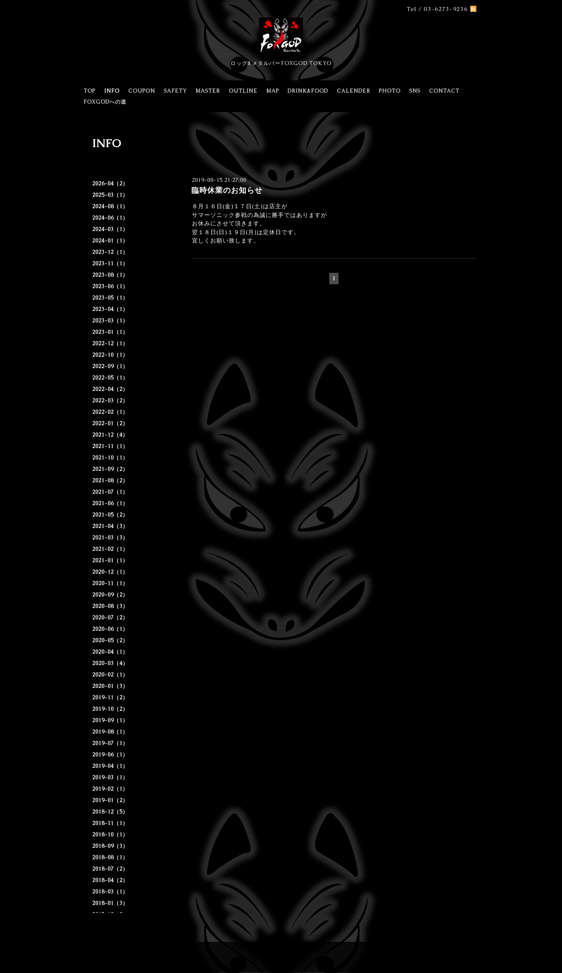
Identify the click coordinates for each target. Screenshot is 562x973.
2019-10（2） (110, 709)
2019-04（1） (110, 766)
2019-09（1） (110, 720)
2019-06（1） (110, 754)
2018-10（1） (110, 834)
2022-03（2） (110, 400)
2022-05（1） (110, 377)
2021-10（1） (110, 457)
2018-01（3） (110, 903)
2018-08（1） (110, 857)
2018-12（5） (110, 811)
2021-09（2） (110, 469)
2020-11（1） (110, 583)
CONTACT (444, 90)
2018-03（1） (110, 891)
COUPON (141, 90)
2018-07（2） (110, 868)
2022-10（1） (110, 354)
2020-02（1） (110, 674)
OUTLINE (243, 90)
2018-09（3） (110, 846)
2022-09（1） (110, 366)
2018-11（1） (110, 823)
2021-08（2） (110, 480)
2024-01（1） (110, 240)
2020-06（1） (110, 629)
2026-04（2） (110, 183)
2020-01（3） (110, 686)
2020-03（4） (110, 663)
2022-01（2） (110, 423)
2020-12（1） (110, 571)
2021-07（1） (110, 492)
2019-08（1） (110, 731)
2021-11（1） (110, 446)
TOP (89, 90)
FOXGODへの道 (104, 101)
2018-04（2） (110, 880)
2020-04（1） (110, 651)
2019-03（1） (110, 777)
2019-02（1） (110, 788)
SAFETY (175, 90)
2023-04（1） (110, 309)
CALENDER (353, 90)
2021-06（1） (110, 503)
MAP (272, 90)
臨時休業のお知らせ (227, 190)
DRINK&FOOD (308, 90)
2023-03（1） (110, 320)
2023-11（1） (110, 263)
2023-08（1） (110, 275)
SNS (414, 90)
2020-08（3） (110, 606)
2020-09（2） (110, 594)
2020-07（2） (110, 617)
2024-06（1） (110, 217)
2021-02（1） (110, 549)
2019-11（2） (110, 697)
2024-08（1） (110, 206)
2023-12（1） (110, 252)
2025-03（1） (110, 195)
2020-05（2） (110, 640)
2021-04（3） (110, 526)
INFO (111, 90)
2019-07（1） (110, 743)
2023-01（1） (110, 332)
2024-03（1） (110, 229)
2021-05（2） (110, 514)
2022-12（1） (110, 343)
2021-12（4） (110, 434)
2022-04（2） (110, 389)
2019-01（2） (110, 800)
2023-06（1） (110, 286)
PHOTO (389, 90)
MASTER (207, 90)
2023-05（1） (110, 297)
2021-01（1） (110, 560)
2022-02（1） (110, 412)
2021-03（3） (110, 537)
